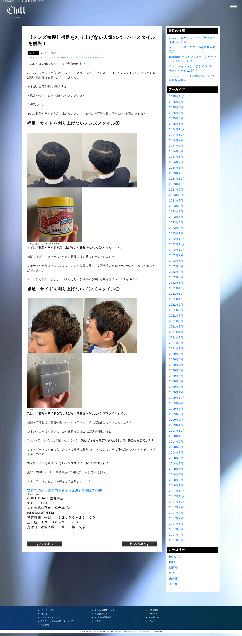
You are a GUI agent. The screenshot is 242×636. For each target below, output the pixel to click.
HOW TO (175, 556)
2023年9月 (176, 189)
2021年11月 (177, 293)
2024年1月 (176, 167)
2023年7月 (176, 200)
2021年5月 (176, 326)
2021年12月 (177, 288)
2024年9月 (176, 140)
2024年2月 (176, 162)
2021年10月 (177, 299)
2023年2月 (176, 227)
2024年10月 (177, 134)
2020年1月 (176, 392)
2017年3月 (176, 540)
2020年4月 (176, 375)
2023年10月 (177, 184)
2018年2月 (176, 479)
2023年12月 (177, 173)
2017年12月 (177, 490)
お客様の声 (154, 617)
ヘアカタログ (101, 614)
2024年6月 (176, 151)
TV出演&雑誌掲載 (103, 617)
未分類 (173, 578)
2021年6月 (176, 321)
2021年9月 (176, 304)
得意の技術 (154, 610)
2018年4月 (176, 469)
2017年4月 (176, 534)
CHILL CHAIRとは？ (105, 610)
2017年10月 (177, 501)
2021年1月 (176, 348)
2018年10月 (177, 436)
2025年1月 (176, 123)
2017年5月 (176, 529)
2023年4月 (176, 217)
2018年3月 (176, 474)
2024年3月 (176, 156)
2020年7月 (176, 364)
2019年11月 (177, 397)
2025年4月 (176, 112)
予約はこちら (101, 621)
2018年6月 (176, 458)
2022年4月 (176, 271)
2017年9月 (176, 507)
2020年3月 (176, 381)
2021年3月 (176, 337)
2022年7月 (176, 255)
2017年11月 (177, 496)
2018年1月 (176, 485)
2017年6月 (176, 523)
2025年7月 (176, 101)
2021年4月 (176, 332)
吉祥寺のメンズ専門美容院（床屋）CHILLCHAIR (65, 490)
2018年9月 (176, 441)
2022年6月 (176, 260)
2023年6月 (176, 206)
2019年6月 (176, 408)
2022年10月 (177, 249)
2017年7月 (176, 518)
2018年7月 (176, 452)
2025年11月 (177, 96)
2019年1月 (176, 425)
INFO (172, 562)
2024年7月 (176, 145)
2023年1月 (176, 233)
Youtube (153, 614)
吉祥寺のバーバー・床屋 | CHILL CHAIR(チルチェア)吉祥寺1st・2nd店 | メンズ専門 (116, 631)
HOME (31, 57)
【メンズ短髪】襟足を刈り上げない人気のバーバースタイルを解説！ (73, 57)
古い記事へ (44, 543)
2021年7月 (176, 315)
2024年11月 (177, 129)
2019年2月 (176, 419)
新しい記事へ (139, 543)
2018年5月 (176, 463)
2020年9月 (176, 353)
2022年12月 (177, 238)
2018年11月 (177, 430)
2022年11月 (177, 244)
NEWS (173, 567)
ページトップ (47, 610)
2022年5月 (176, 266)
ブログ (152, 621)
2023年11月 (177, 178)
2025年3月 (176, 118)
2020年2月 (176, 386)
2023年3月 (176, 222)
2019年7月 (176, 403)
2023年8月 (176, 195)
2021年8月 (176, 310)
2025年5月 (176, 107)
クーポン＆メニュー (50, 617)
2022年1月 (176, 282)
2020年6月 (176, 370)
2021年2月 (176, 343)
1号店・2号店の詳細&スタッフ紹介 (57, 621)
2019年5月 (176, 414)
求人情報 (45, 625)
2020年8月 (176, 359)
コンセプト (46, 614)
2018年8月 (176, 447)
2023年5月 (176, 211)
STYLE (34, 53)
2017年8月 (176, 512)
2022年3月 (176, 277)
